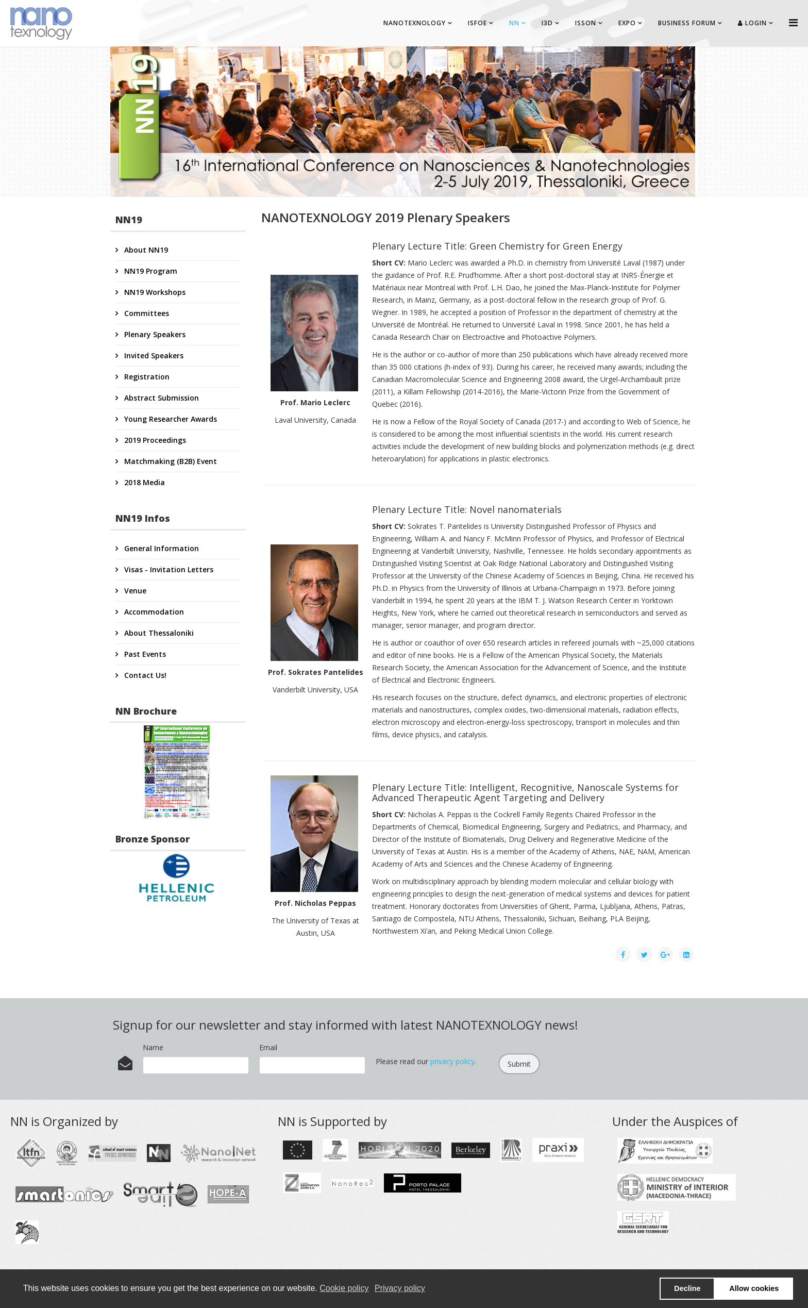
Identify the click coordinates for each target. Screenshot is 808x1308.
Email (268, 1047)
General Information (160, 548)
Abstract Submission (160, 398)
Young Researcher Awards (169, 419)
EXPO (627, 23)
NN (514, 23)
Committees (145, 313)
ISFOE (477, 23)
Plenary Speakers (154, 334)
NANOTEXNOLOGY (414, 23)
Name (153, 1047)
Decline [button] (687, 1288)
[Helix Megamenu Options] (793, 22)
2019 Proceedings (154, 440)
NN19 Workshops (154, 292)
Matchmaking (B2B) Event (169, 461)
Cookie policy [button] (343, 1288)
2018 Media (143, 482)
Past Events (144, 654)
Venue (134, 590)
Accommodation (153, 612)
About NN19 (145, 250)
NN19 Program (149, 271)
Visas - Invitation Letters (167, 569)
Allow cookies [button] (754, 1288)
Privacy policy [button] (400, 1288)
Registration (146, 377)
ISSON (585, 23)
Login (752, 23)
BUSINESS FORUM (687, 23)
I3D (547, 23)
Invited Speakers (152, 355)
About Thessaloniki (158, 633)
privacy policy (452, 1061)
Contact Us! (144, 675)
